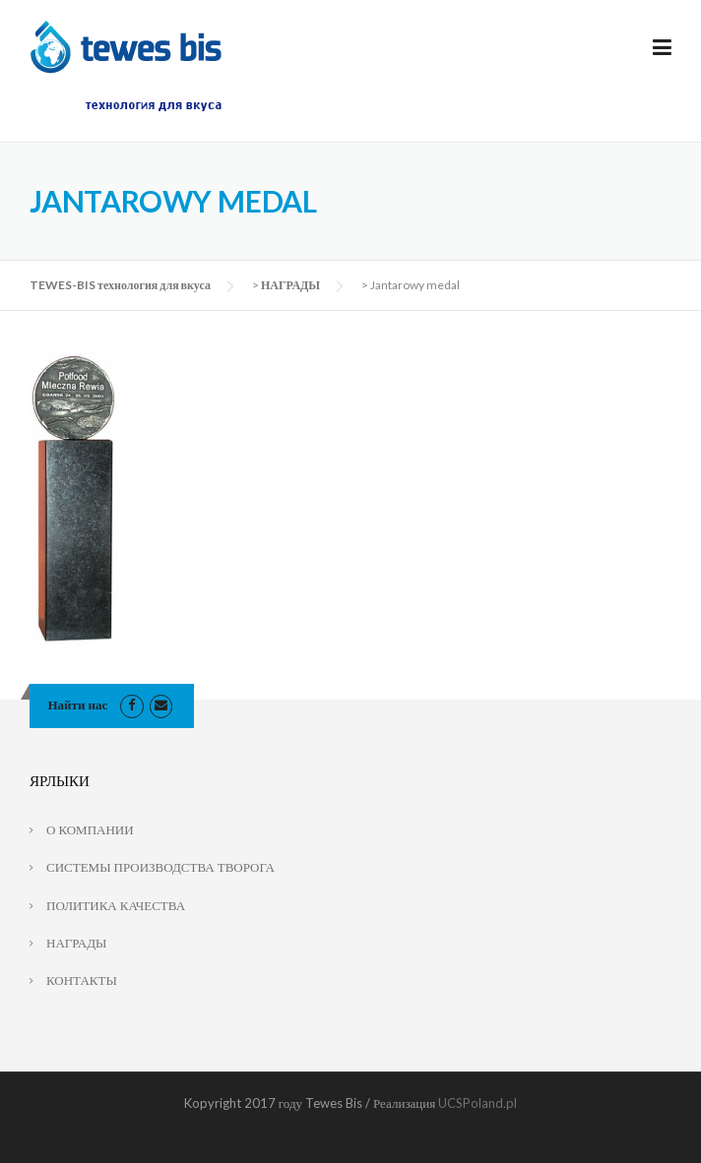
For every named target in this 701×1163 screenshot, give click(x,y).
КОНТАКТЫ (81, 980)
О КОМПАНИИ (90, 829)
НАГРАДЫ (290, 284)
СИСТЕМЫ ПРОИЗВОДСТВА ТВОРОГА (160, 867)
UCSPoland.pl (477, 1103)
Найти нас (78, 704)
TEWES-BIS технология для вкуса (120, 284)
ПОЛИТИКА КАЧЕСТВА (115, 905)
